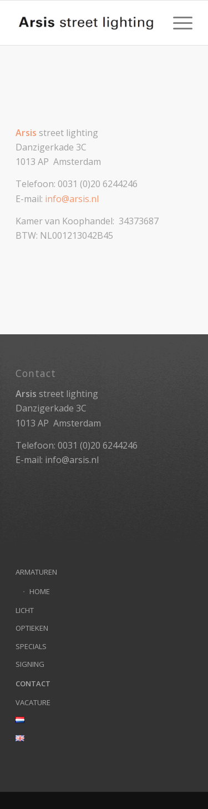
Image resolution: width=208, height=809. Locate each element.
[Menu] (177, 23)
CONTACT (33, 684)
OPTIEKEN (32, 628)
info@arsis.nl (72, 199)
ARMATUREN (36, 572)
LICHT (25, 610)
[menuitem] (177, 23)
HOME (39, 591)
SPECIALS (31, 646)
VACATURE (33, 702)
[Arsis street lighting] (86, 23)
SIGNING (30, 664)
